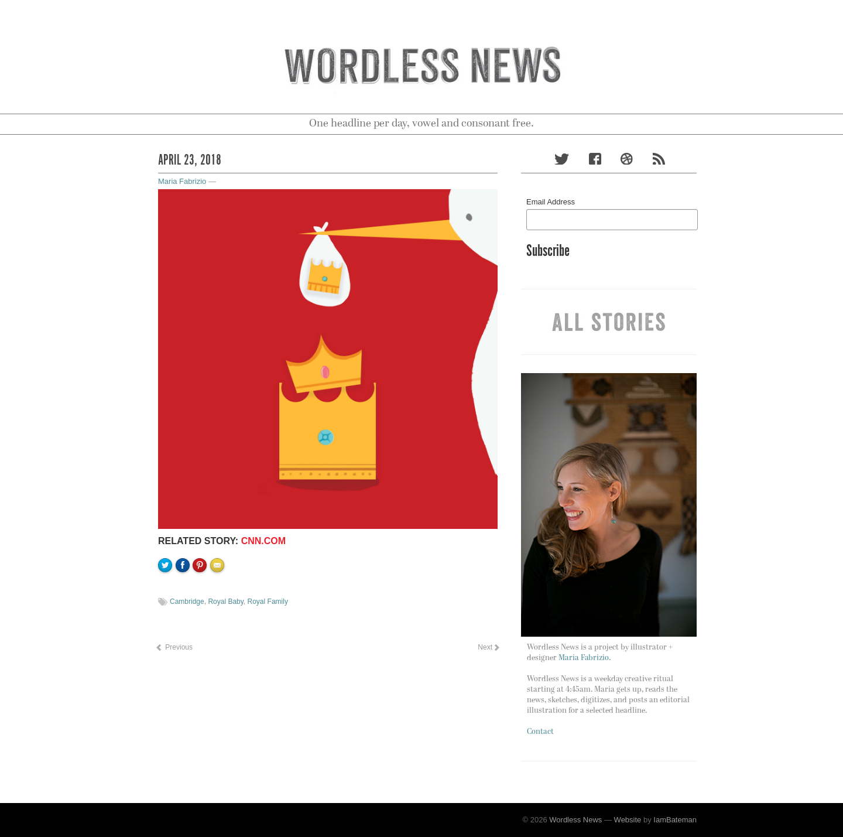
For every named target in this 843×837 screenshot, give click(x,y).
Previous (174, 647)
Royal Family (268, 601)
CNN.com (263, 541)
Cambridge (187, 601)
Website (628, 819)
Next (488, 647)
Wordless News (575, 819)
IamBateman (675, 819)
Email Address (550, 201)
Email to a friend (219, 605)
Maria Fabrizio (182, 181)
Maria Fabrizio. (584, 658)
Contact (540, 731)
